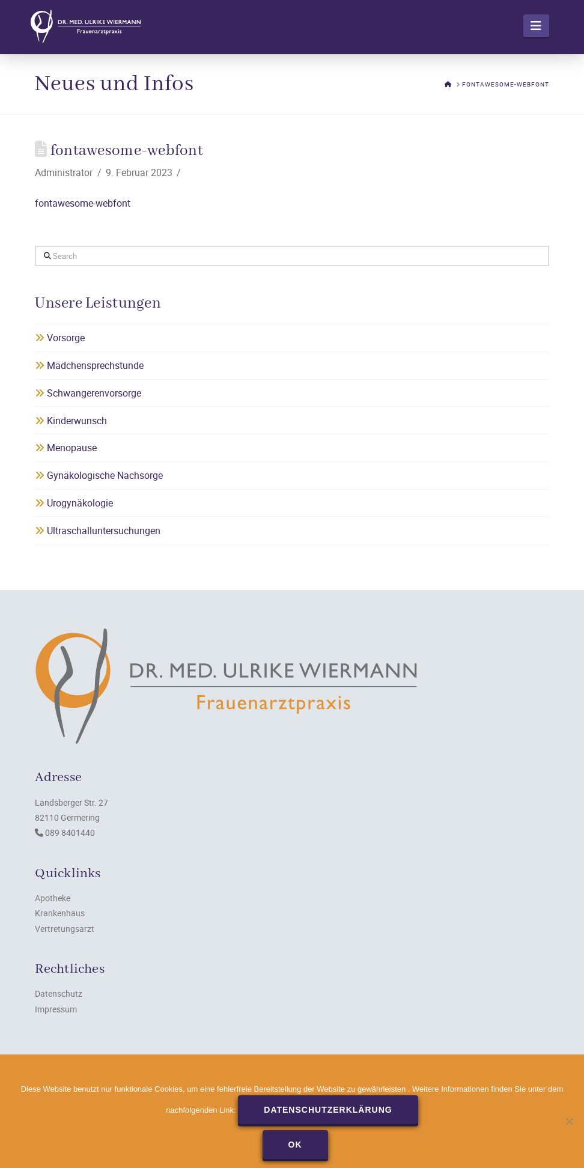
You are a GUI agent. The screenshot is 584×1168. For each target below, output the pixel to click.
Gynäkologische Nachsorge (99, 475)
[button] (536, 25)
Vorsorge (60, 337)
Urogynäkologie (74, 502)
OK (295, 1144)
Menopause (66, 447)
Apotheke (52, 898)
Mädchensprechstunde (89, 365)
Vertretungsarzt (64, 928)
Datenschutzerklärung (328, 1110)
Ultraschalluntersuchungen (97, 530)
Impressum (56, 1009)
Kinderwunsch (71, 420)
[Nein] (569, 1121)
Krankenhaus (60, 913)
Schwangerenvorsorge (88, 393)
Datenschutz (58, 993)
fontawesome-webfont (82, 203)
